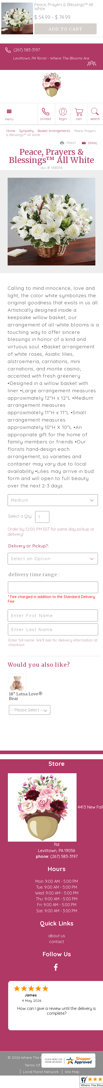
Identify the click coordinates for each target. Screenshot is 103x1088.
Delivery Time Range (33, 574)
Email (90, 143)
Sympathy (26, 131)
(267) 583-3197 (26, 49)
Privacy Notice (66, 1065)
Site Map (72, 1071)
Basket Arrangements (54, 131)
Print (68, 143)
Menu (9, 119)
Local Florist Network (40, 1071)
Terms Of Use (36, 1065)
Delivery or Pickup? (28, 545)
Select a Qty (19, 516)
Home (10, 131)
